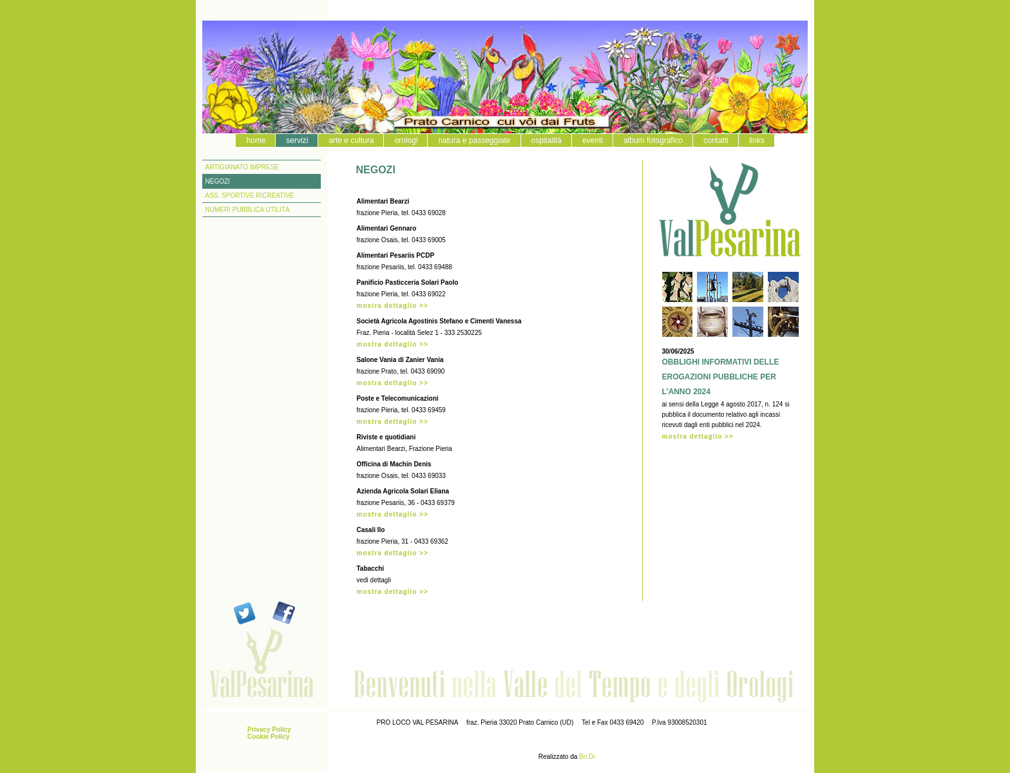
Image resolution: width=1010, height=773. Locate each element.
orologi (405, 140)
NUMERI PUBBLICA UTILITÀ (247, 209)
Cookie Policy (268, 736)
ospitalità (546, 140)
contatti (716, 140)
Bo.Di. (587, 756)
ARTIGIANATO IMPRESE (242, 167)
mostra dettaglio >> (392, 305)
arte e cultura (351, 140)
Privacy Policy (269, 729)
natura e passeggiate (474, 140)
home (255, 140)
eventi (592, 140)
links (757, 140)
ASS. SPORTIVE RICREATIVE (249, 195)
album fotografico (653, 140)
